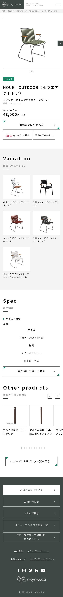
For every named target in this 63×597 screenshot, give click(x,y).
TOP (3, 11)
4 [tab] (29, 448)
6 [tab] (34, 448)
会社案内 (18, 551)
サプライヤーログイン (41, 559)
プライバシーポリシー (38, 551)
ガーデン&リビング (32, 11)
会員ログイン (17, 559)
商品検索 (10, 11)
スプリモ (19, 11)
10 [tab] (44, 448)
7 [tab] (36, 448)
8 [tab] (39, 448)
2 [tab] (24, 448)
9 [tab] (41, 448)
